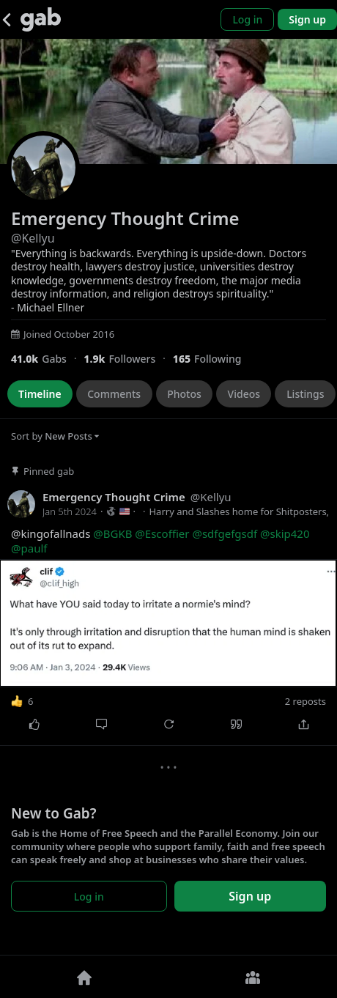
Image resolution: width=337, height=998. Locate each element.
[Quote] (236, 724)
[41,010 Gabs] (47, 359)
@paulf (29, 548)
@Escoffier (162, 533)
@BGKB (112, 533)
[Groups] (252, 977)
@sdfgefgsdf (224, 533)
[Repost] (168, 724)
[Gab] (41, 19)
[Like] (34, 724)
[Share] (303, 724)
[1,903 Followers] (128, 359)
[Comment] (101, 724)
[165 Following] (213, 359)
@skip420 (285, 533)
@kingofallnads (160, 541)
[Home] (84, 977)
